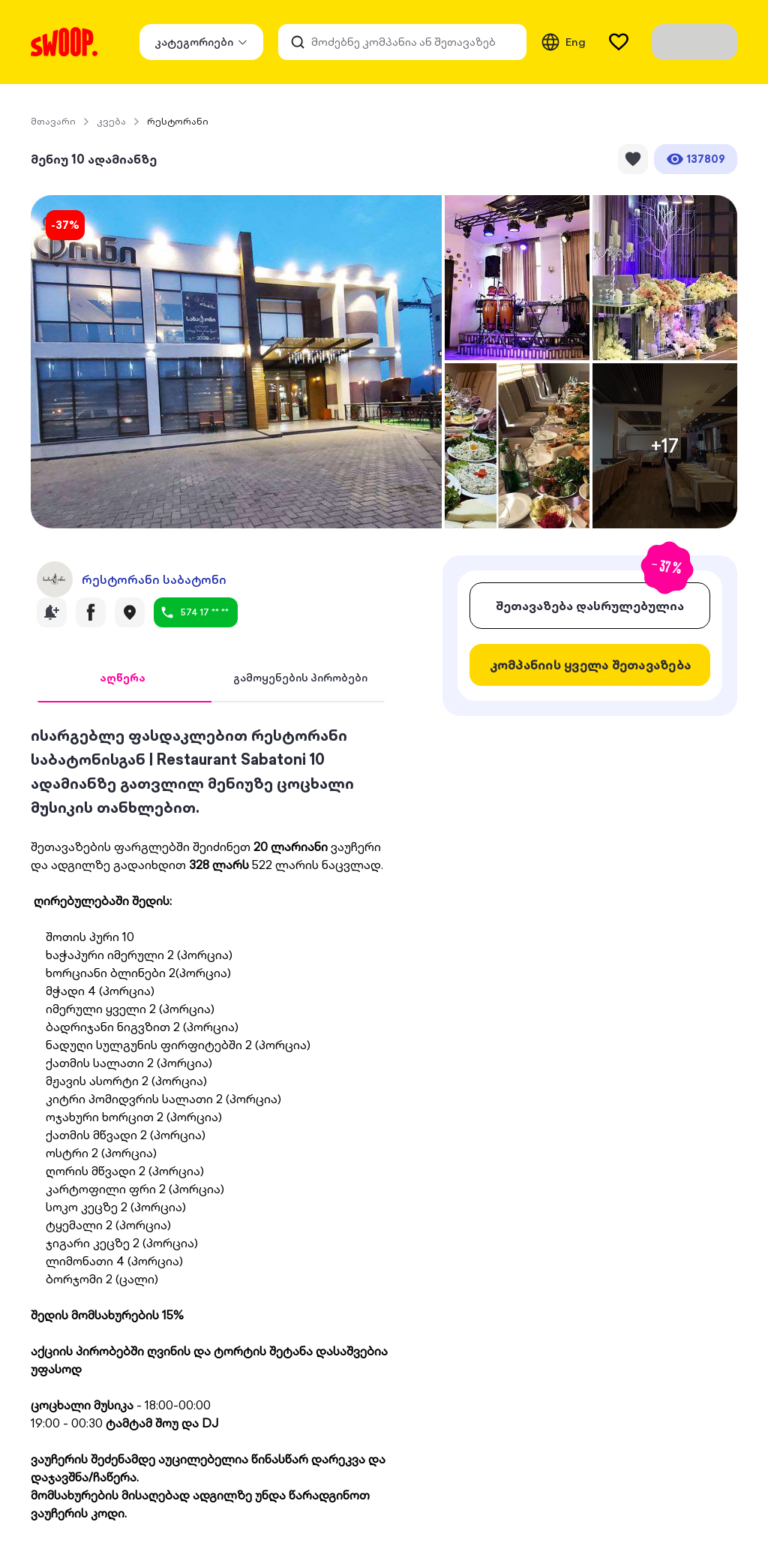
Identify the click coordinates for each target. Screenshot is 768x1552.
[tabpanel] (211, 1122)
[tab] (123, 678)
